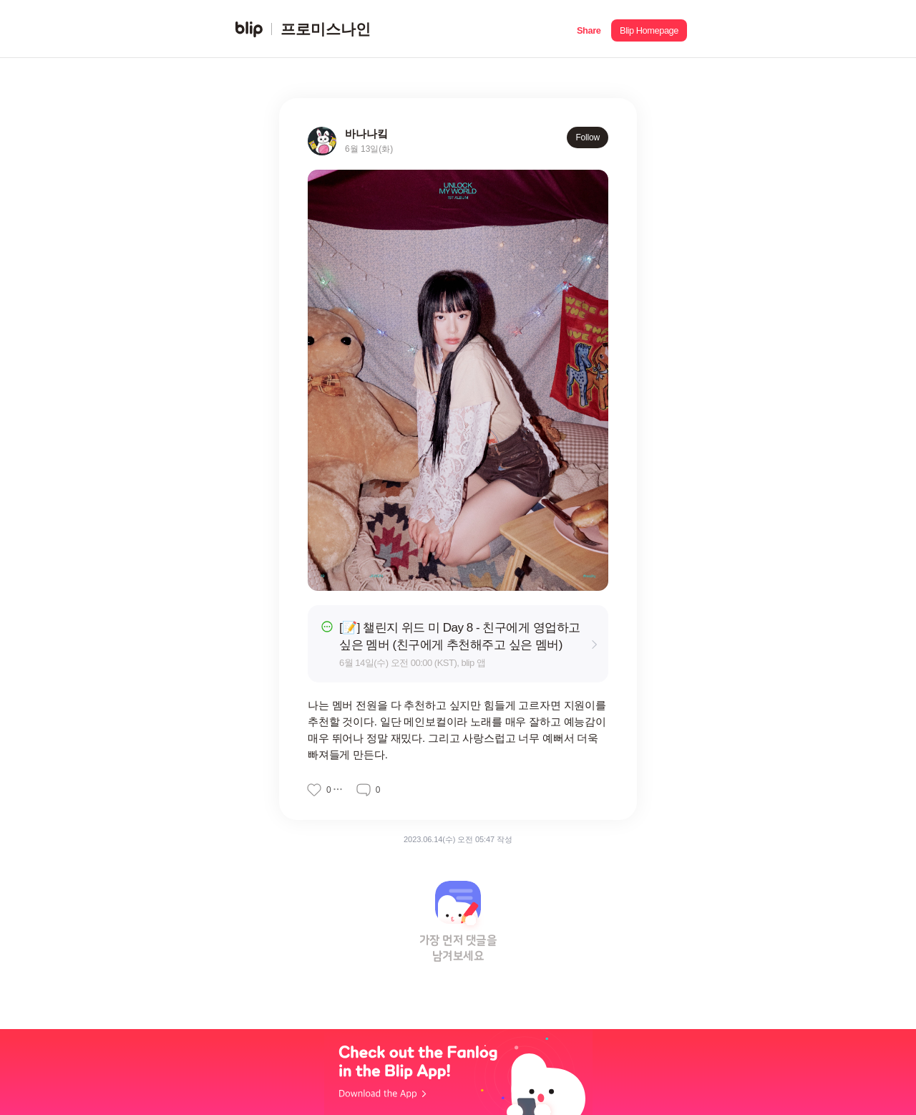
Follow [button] (587, 137)
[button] (588, 29)
